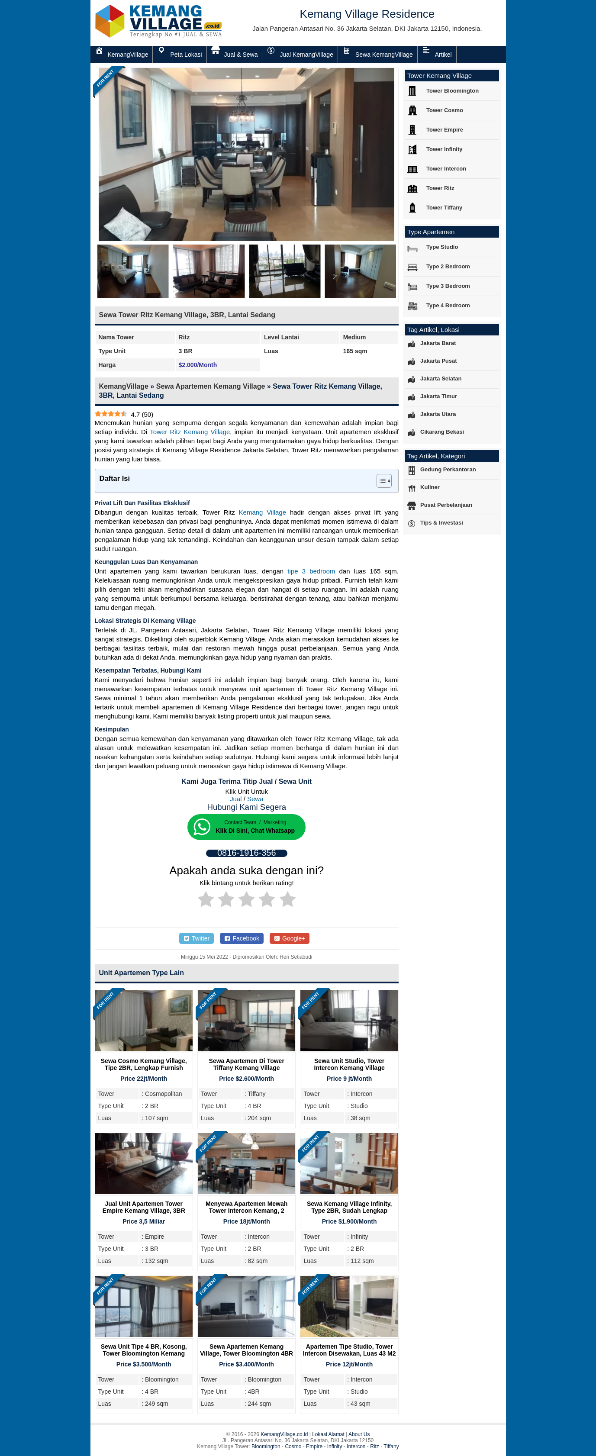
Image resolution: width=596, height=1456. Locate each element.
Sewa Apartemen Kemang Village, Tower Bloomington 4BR (246, 1350)
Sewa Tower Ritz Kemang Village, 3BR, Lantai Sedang (187, 315)
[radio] (206, 901)
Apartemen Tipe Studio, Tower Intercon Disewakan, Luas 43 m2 (349, 1350)
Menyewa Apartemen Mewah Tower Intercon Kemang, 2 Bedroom (246, 1210)
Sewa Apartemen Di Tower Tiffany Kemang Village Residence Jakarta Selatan (246, 1067)
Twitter (196, 938)
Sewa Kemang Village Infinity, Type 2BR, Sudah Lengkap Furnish (349, 1210)
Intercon (356, 1446)
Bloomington (265, 1446)
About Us (359, 1434)
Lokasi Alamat (328, 1434)
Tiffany (391, 1446)
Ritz (374, 1446)
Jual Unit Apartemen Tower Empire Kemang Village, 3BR (144, 1207)
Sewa (255, 798)
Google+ (290, 938)
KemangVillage (123, 386)
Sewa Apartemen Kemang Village (210, 386)
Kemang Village (263, 512)
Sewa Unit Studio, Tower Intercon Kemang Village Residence (349, 1067)
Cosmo (293, 1446)
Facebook (241, 938)
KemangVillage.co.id (284, 1434)
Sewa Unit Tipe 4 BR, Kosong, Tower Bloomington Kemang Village (144, 1353)
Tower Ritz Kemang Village (190, 431)
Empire (314, 1446)
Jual (236, 798)
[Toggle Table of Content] (380, 481)
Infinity (334, 1446)
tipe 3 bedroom (311, 571)
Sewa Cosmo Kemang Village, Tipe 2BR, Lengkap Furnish (144, 1064)
